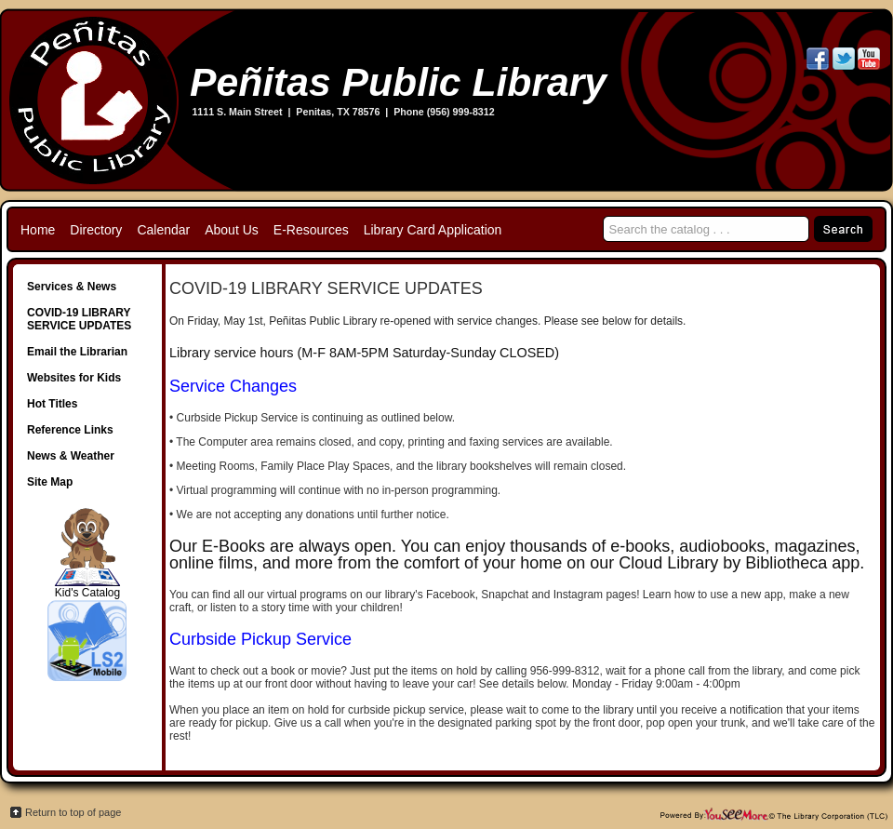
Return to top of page (73, 812)
